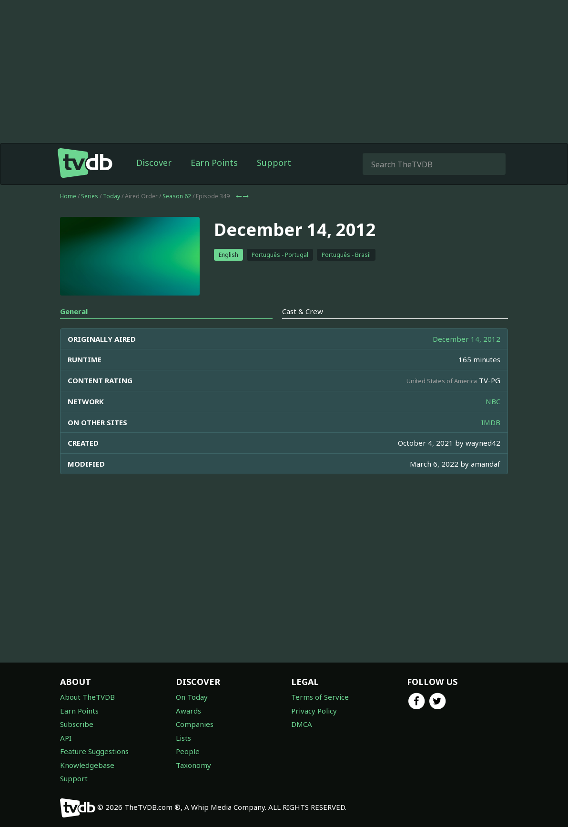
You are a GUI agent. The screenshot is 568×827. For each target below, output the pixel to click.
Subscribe (76, 724)
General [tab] (74, 311)
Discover (154, 162)
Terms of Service (320, 697)
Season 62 (176, 196)
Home (68, 196)
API (65, 738)
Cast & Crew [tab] (302, 311)
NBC (493, 401)
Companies (194, 724)
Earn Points (214, 162)
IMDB (490, 422)
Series (89, 196)
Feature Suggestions (94, 751)
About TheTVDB (87, 697)
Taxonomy (193, 765)
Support (274, 162)
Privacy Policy (314, 710)
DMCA (301, 724)
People (188, 751)
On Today (192, 697)
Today (111, 196)
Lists (183, 738)
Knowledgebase (87, 765)
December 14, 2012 (466, 339)
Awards (188, 710)
